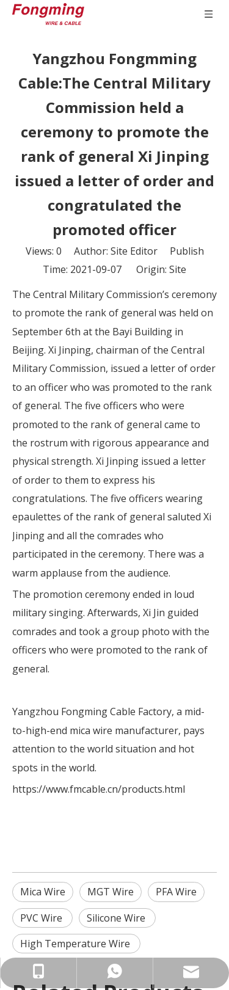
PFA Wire (176, 891)
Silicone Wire (117, 918)
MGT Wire (110, 891)
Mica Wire (42, 891)
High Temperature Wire (76, 943)
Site (177, 269)
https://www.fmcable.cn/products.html (98, 789)
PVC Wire (42, 918)
